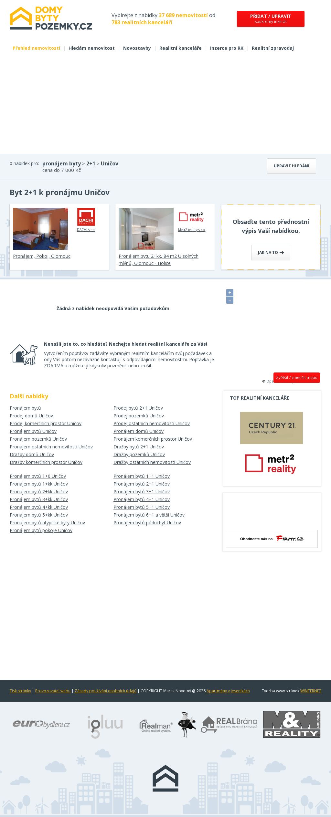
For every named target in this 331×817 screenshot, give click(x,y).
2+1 (90, 163)
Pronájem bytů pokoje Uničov (41, 530)
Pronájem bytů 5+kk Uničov (39, 515)
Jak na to (271, 252)
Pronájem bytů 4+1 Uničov (141, 499)
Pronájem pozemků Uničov (38, 439)
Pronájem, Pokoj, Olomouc (41, 256)
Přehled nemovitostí (36, 48)
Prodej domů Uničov (31, 416)
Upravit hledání (291, 166)
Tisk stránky (20, 691)
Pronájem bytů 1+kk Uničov (39, 484)
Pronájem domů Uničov (138, 431)
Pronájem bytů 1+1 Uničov (141, 476)
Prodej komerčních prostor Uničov (45, 423)
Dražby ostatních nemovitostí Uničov (152, 462)
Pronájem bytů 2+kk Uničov (39, 491)
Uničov (109, 163)
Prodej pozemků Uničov (138, 416)
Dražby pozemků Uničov (139, 454)
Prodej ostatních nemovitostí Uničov (151, 423)
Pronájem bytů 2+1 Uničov (141, 484)
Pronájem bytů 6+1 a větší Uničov (149, 515)
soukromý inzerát (270, 18)
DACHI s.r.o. (86, 219)
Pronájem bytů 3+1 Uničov (141, 491)
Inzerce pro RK (226, 48)
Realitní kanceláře (180, 48)
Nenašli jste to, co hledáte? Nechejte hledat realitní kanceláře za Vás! (125, 344)
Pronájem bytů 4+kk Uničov (39, 507)
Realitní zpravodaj (273, 48)
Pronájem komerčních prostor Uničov (152, 439)
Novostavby (137, 48)
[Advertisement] (165, 105)
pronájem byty (61, 163)
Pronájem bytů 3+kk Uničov (39, 499)
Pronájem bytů (25, 408)
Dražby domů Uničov (32, 454)
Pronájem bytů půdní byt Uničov (147, 522)
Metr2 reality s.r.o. (192, 219)
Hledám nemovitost (92, 48)
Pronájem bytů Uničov (33, 431)
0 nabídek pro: (24, 163)
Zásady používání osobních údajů (105, 691)
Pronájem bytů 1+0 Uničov (38, 476)
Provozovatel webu (52, 691)
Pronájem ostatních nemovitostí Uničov (51, 447)
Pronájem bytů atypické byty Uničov (47, 522)
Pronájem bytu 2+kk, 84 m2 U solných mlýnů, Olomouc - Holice (158, 259)
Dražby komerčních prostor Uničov (46, 462)
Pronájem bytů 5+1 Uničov (141, 507)
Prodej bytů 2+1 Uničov (138, 408)
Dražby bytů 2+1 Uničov (138, 447)
